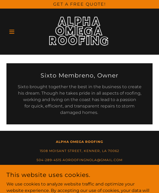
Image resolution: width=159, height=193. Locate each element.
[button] (17, 31)
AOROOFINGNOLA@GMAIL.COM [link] (92, 160)
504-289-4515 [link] (49, 160)
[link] (79, 31)
